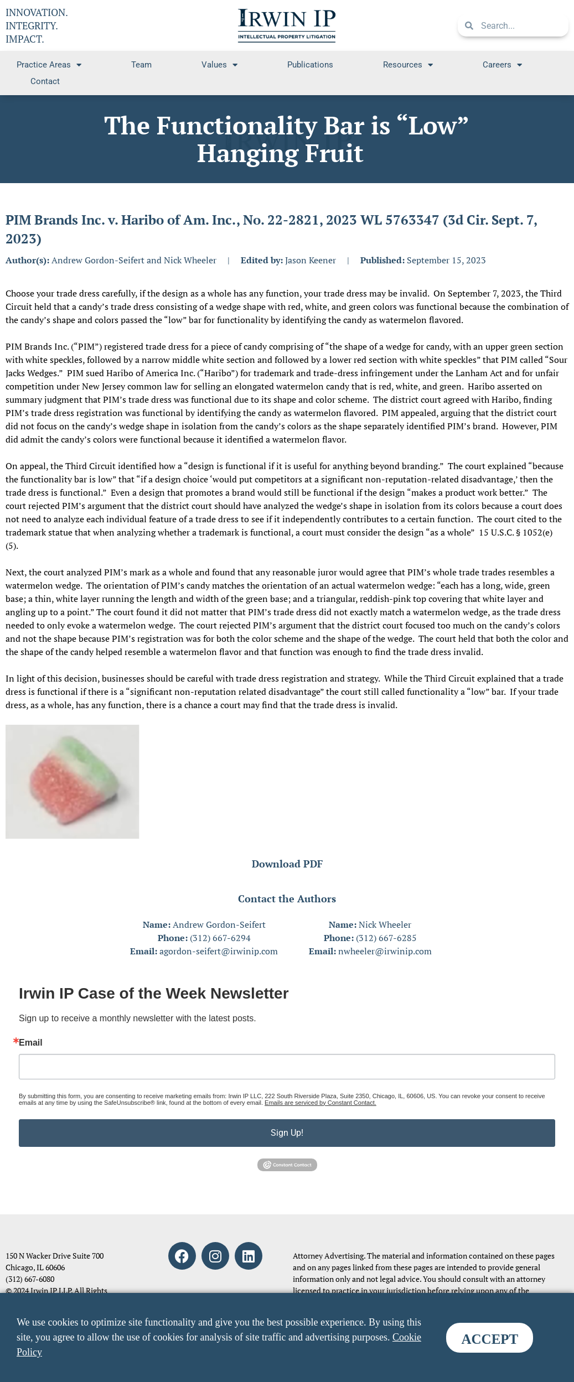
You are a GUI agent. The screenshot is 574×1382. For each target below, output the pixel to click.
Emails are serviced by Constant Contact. (320, 1102)
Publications (310, 65)
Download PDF (287, 863)
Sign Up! (287, 1133)
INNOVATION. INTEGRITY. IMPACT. (37, 25)
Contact (45, 81)
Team (141, 65)
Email (31, 1042)
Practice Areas (49, 64)
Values (219, 64)
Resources (408, 64)
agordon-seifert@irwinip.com (218, 951)
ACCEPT (489, 1339)
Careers (502, 64)
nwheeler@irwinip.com (385, 951)
